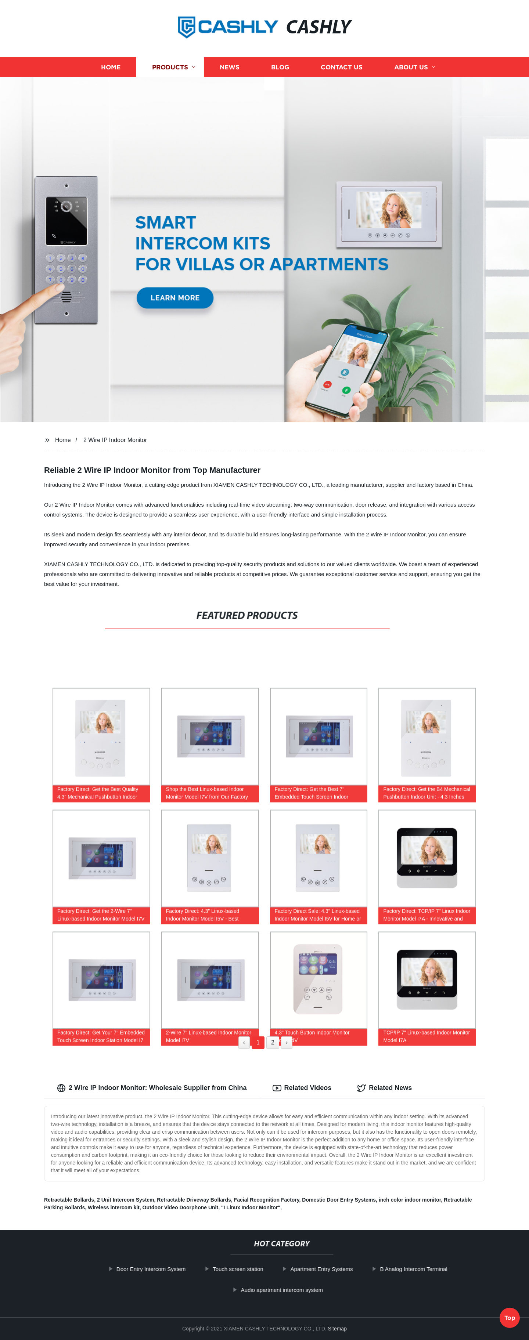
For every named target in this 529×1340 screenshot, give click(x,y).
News (230, 67)
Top (509, 1320)
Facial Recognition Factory (266, 1200)
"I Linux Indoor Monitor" (250, 1207)
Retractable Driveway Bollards (194, 1200)
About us (411, 67)
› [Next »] (287, 1042)
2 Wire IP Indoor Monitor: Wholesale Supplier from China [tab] (152, 1088)
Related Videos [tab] (302, 1088)
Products (170, 67)
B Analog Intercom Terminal (422, 1269)
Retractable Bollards (69, 1200)
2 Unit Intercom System (125, 1200)
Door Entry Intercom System (159, 1269)
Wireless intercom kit (114, 1207)
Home (110, 67)
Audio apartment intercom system (290, 1290)
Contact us (342, 67)
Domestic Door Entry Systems (339, 1200)
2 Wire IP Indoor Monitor (115, 440)
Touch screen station (246, 1269)
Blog (280, 67)
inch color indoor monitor (410, 1200)
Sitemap (337, 1329)
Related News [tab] (384, 1088)
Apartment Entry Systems (330, 1269)
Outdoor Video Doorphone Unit (181, 1207)
